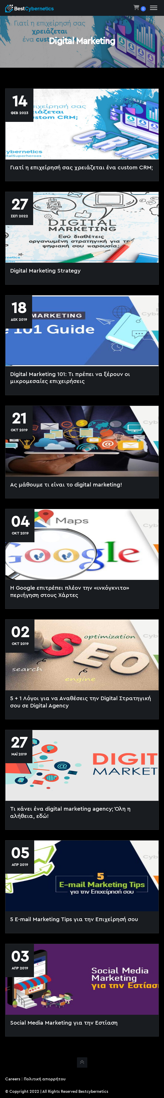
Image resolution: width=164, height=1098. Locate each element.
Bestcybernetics (93, 1092)
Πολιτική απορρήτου (45, 1079)
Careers (12, 1079)
